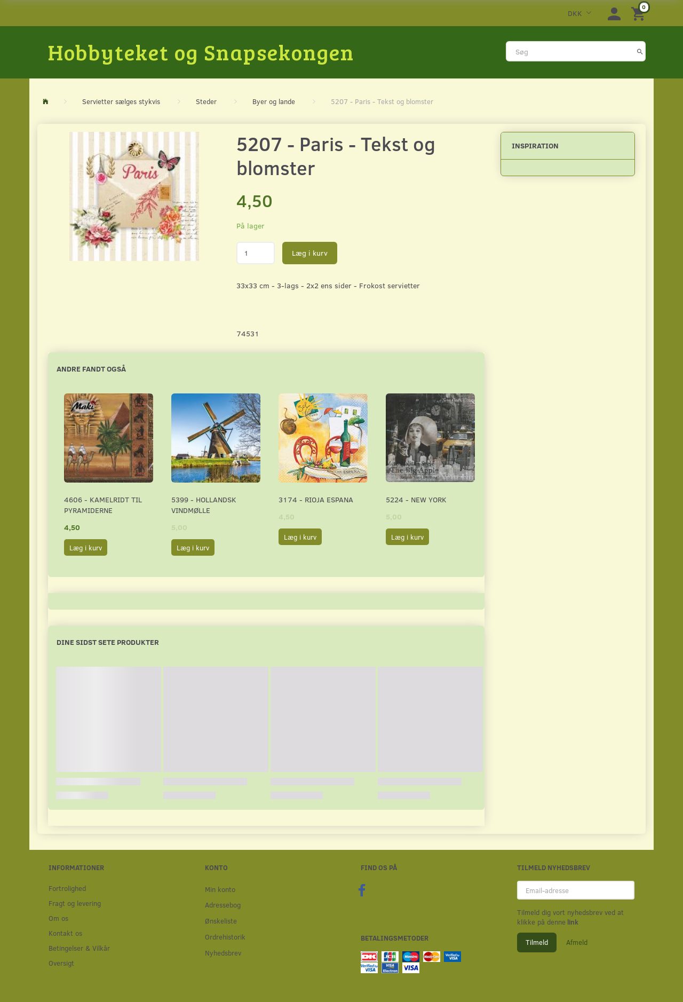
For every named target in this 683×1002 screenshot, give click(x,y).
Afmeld (576, 942)
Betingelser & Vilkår (79, 947)
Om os (58, 917)
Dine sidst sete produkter (108, 642)
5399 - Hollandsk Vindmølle (203, 504)
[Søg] (640, 51)
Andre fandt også (91, 369)
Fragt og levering (75, 903)
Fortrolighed (67, 888)
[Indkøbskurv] (640, 13)
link (572, 922)
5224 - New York (416, 499)
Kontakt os (65, 932)
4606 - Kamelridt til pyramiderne (103, 504)
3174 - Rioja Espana (316, 499)
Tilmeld (537, 942)
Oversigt (61, 962)
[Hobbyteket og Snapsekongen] (201, 51)
